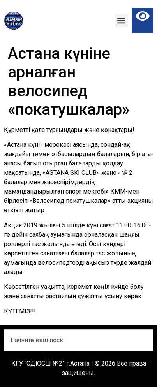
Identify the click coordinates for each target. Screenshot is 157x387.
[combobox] (78, 340)
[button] (121, 20)
